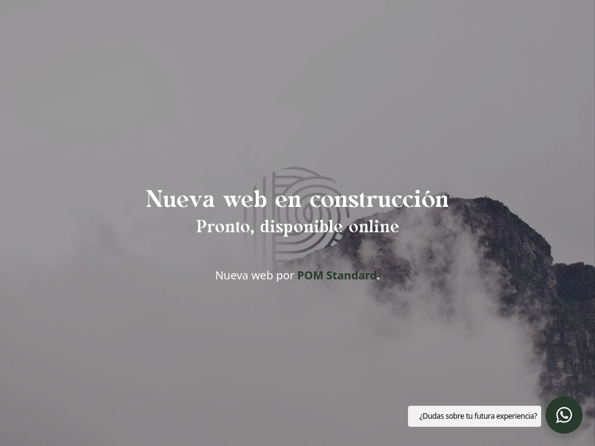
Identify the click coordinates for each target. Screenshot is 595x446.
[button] (564, 415)
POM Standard (337, 275)
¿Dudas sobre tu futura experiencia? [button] (478, 416)
